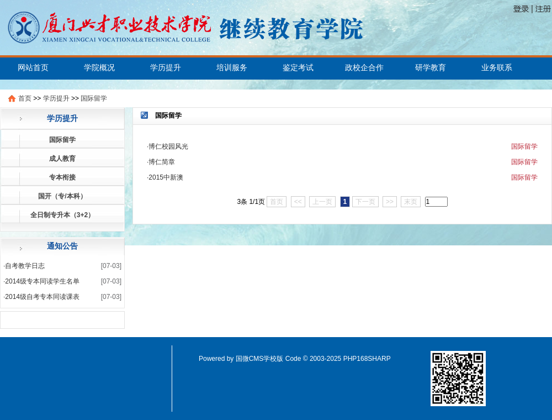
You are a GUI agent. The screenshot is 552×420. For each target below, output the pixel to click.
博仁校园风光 (168, 146)
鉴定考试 (298, 67)
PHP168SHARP (367, 359)
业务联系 (496, 67)
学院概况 (99, 67)
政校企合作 (364, 67)
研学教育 (430, 67)
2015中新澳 (165, 177)
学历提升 (165, 67)
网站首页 (33, 67)
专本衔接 (62, 177)
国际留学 (94, 98)
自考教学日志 (25, 266)
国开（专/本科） (62, 196)
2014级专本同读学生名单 (42, 281)
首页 (24, 98)
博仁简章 (161, 162)
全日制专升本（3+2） (62, 215)
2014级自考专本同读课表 (42, 297)
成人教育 (62, 158)
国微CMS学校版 (260, 359)
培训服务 (231, 67)
